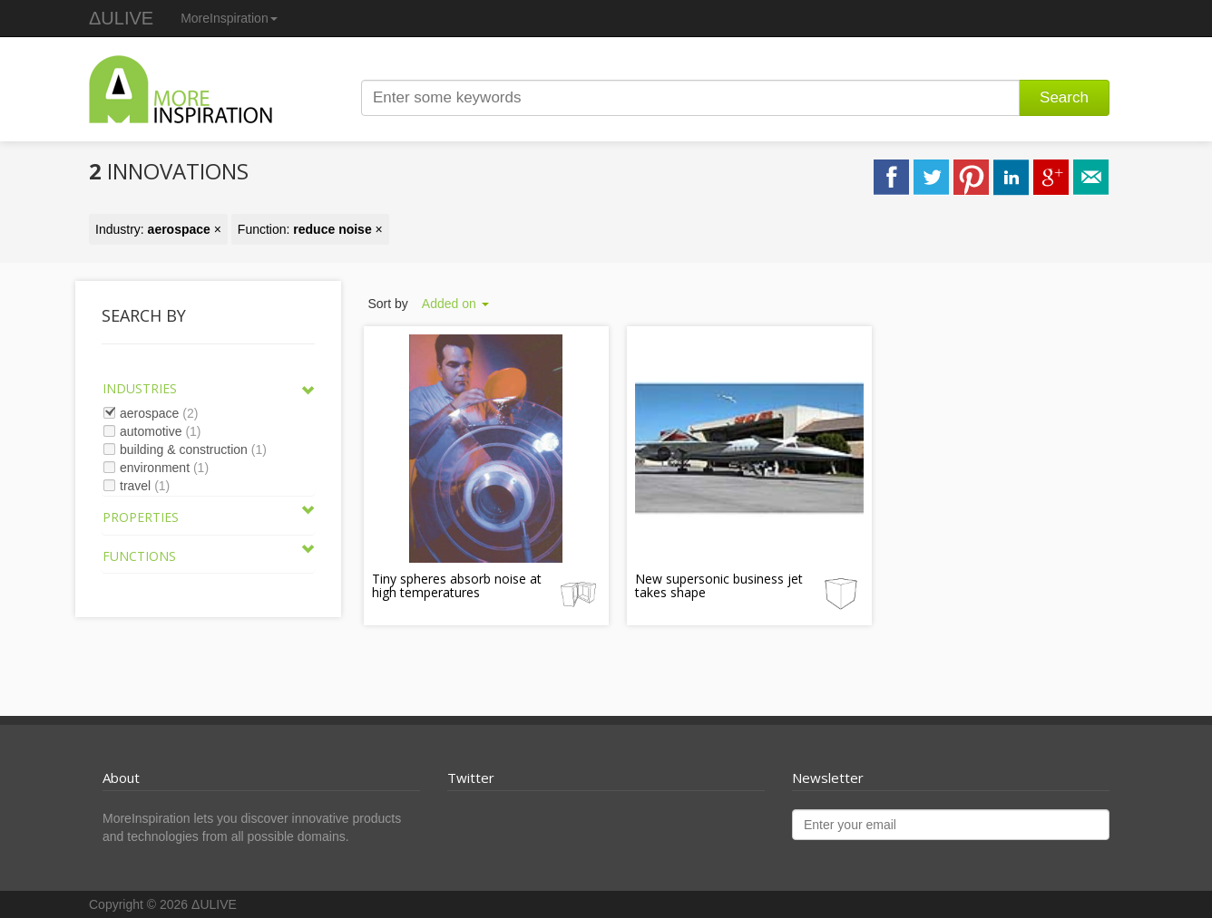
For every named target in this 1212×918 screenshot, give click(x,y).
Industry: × (158, 229)
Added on (455, 303)
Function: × (310, 229)
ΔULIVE (121, 18)
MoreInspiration (229, 18)
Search (1064, 97)
